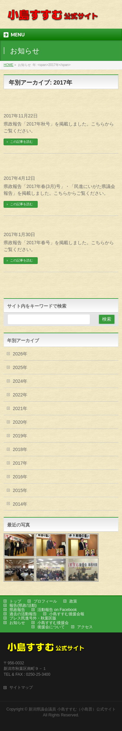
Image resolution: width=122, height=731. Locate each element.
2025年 (20, 367)
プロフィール (45, 601)
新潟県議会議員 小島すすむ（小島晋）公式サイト (72, 709)
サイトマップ (21, 687)
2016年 (20, 476)
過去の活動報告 (23, 614)
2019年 (20, 435)
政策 (73, 601)
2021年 (20, 408)
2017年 (20, 463)
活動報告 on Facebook (57, 609)
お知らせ (17, 622)
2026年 (20, 353)
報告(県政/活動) (22, 605)
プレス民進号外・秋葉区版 (32, 618)
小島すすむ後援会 (53, 622)
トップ (15, 601)
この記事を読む (21, 141)
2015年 (20, 490)
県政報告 (17, 609)
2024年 (20, 381)
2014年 (20, 504)
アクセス (85, 627)
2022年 (20, 394)
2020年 (20, 422)
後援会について (51, 627)
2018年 (20, 449)
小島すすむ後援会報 (66, 614)
